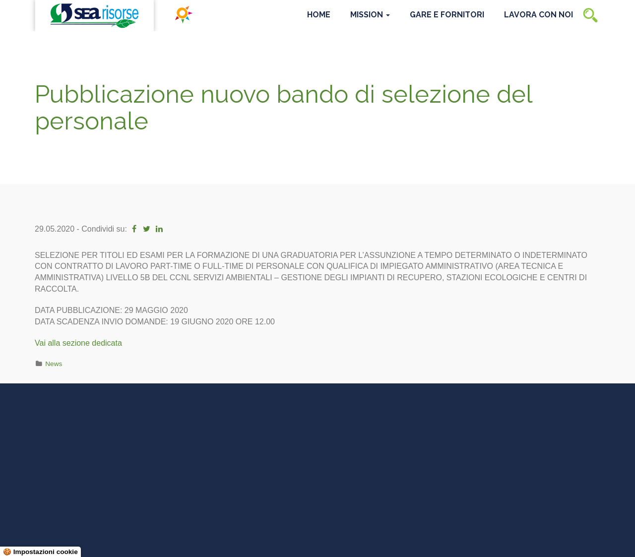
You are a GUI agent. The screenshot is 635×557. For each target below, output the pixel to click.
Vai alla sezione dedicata (78, 343)
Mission (370, 14)
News (53, 364)
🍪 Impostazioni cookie (40, 552)
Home (318, 14)
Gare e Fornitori (447, 14)
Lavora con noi (538, 14)
